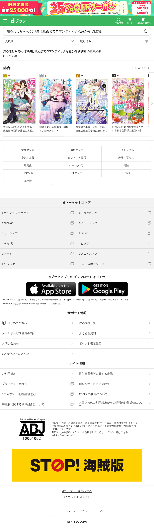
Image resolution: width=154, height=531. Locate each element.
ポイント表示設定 (90, 343)
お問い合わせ (10, 343)
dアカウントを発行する (77, 491)
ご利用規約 (9, 373)
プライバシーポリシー (16, 383)
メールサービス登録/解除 (18, 333)
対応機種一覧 (87, 323)
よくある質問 (87, 333)
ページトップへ (77, 511)
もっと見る (140, 68)
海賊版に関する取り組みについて (23, 404)
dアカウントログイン (15, 353)
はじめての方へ (14, 323)
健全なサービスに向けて (94, 383)
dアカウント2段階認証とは (19, 394)
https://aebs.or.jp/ (63, 435)
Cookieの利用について (93, 394)
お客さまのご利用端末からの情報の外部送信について (111, 404)
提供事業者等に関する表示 (96, 373)
